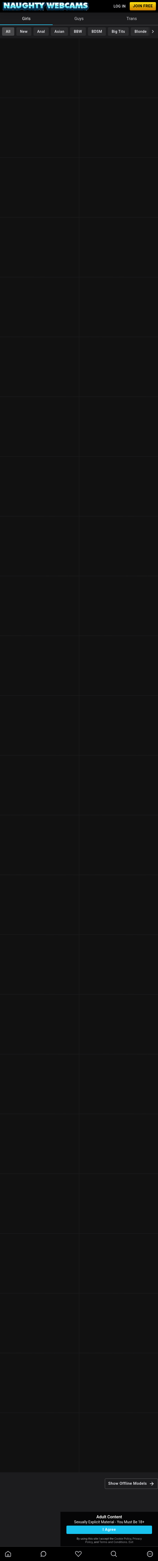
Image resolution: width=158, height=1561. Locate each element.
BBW (78, 31)
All (8, 31)
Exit (131, 1542)
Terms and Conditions (113, 1542)
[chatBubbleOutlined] (43, 1554)
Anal (41, 31)
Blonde (141, 31)
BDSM (97, 31)
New (24, 31)
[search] (113, 1554)
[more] (150, 1554)
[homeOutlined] (8, 1554)
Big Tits (118, 31)
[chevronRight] (153, 31)
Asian (59, 31)
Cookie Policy (122, 1538)
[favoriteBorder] (78, 1554)
